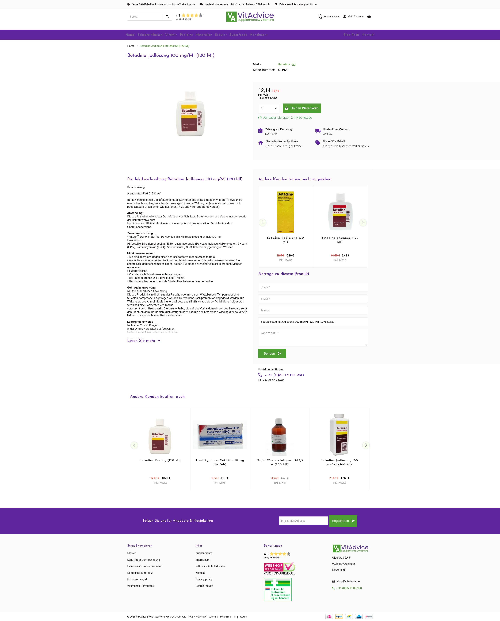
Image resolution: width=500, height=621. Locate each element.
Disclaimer (233, 616)
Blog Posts (348, 35)
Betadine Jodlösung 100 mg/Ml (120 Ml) (164, 46)
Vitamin (176, 35)
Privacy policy (204, 579)
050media (180, 616)
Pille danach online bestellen (144, 566)
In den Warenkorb (307, 108)
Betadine (284, 64)
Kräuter (231, 35)
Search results (204, 586)
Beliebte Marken (153, 35)
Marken (131, 553)
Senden (269, 353)
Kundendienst (204, 553)
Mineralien (212, 35)
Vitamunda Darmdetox (140, 586)
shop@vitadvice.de (348, 581)
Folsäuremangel (137, 579)
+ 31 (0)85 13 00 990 (284, 375)
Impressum (202, 559)
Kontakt (367, 35)
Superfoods (251, 35)
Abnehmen (272, 35)
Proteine (193, 35)
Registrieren (337, 521)
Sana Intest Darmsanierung (143, 559)
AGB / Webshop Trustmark (207, 616)
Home (131, 35)
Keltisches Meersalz (140, 572)
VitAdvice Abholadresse (210, 566)
